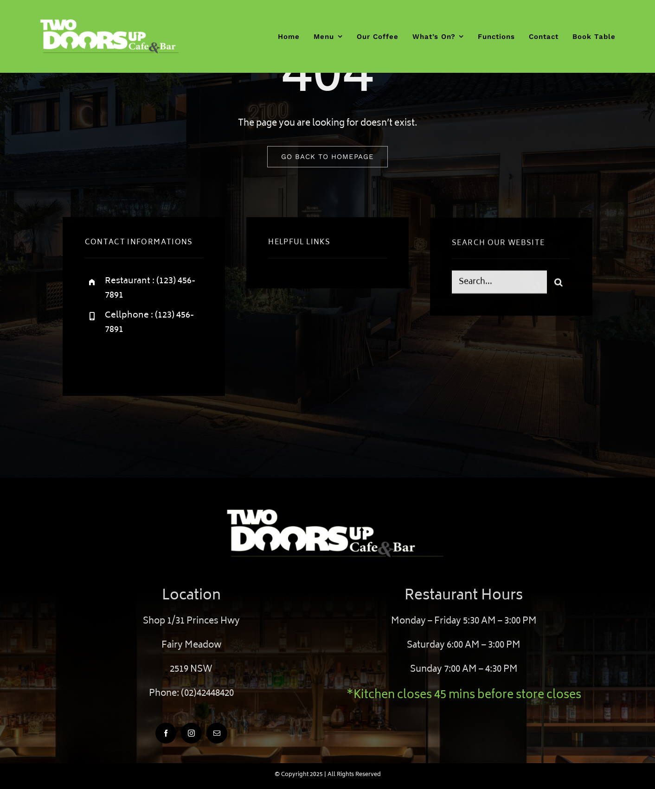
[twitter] (120, 360)
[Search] (558, 283)
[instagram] (146, 360)
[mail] (216, 733)
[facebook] (95, 360)
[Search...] (499, 283)
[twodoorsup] (109, 23)
